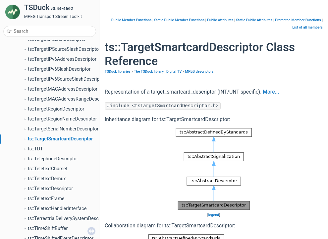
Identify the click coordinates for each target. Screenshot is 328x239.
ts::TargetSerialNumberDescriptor (63, 129)
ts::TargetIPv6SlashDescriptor (59, 69)
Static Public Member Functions (179, 20)
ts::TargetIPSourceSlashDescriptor (64, 49)
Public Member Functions (131, 20)
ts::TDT (35, 149)
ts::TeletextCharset (48, 169)
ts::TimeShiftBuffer (48, 228)
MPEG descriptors (199, 71)
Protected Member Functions (298, 20)
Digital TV (174, 71)
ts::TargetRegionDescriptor (56, 109)
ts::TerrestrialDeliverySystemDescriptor (69, 218)
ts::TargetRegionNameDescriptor (62, 119)
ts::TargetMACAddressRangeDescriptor (69, 99)
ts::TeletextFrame (46, 198)
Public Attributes (220, 20)
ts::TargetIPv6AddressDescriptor (62, 59)
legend (213, 215)
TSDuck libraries (118, 71)
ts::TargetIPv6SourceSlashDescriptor (66, 79)
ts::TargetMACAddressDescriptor (62, 89)
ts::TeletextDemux (47, 179)
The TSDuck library (149, 71)
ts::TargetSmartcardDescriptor (60, 139)
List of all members (307, 27)
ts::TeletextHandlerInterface (57, 208)
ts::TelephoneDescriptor (53, 159)
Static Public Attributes (254, 20)
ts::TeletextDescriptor (50, 189)
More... (271, 92)
